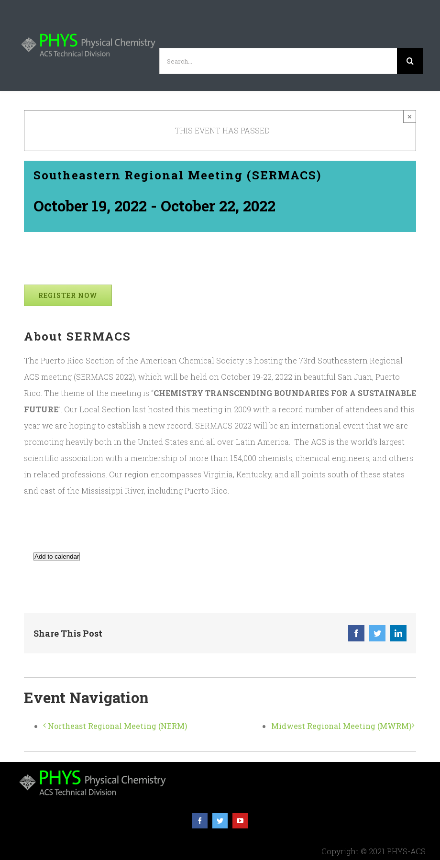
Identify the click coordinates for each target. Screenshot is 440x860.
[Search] (410, 61)
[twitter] (220, 820)
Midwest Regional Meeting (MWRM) (341, 726)
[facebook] (200, 820)
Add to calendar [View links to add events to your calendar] (56, 556)
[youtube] (240, 820)
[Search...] (278, 61)
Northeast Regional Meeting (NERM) (117, 726)
